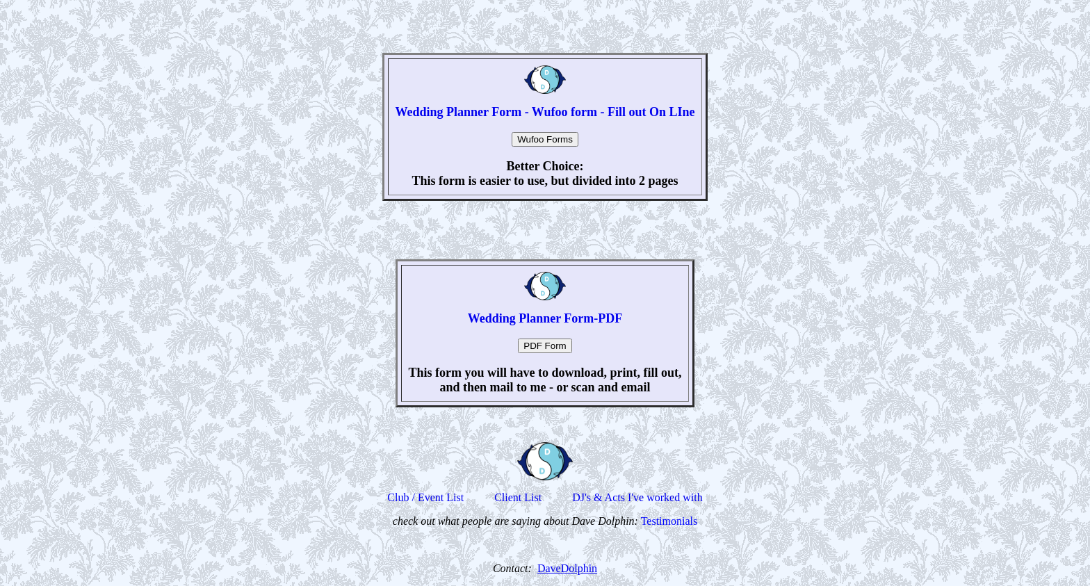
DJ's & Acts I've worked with (637, 497)
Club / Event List (425, 497)
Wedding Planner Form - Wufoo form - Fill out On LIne (544, 112)
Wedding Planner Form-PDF (545, 318)
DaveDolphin (567, 568)
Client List (518, 497)
